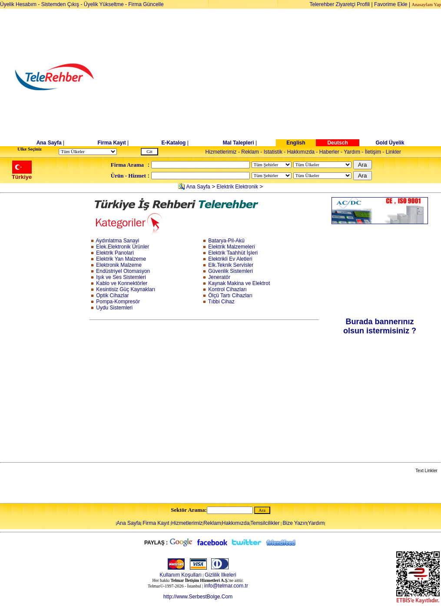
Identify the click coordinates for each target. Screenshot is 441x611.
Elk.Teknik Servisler (230, 265)
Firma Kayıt (111, 143)
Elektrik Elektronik (237, 187)
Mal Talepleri (238, 143)
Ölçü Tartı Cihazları (230, 295)
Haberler (329, 152)
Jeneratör (219, 277)
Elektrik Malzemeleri (231, 247)
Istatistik (273, 152)
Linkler (393, 152)
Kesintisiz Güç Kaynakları (125, 289)
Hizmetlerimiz (221, 152)
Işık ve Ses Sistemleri (121, 277)
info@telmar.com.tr (226, 586)
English (295, 143)
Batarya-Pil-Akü (226, 241)
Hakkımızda (301, 152)
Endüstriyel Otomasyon (123, 271)
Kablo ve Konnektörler (121, 283)
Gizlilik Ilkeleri (220, 575)
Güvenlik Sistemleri (230, 271)
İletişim (373, 152)
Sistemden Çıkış (60, 4)
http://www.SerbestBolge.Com (197, 597)
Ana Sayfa (49, 143)
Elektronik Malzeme (119, 265)
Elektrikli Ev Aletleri (230, 259)
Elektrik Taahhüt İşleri (233, 253)
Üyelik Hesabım (18, 4)
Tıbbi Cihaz (221, 302)
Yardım (352, 152)
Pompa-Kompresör (118, 302)
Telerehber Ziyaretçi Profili (340, 4)
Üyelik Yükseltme (104, 4)
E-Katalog (173, 143)
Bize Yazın (295, 523)
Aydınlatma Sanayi (117, 241)
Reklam (250, 152)
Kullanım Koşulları (180, 575)
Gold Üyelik (389, 143)
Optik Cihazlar (112, 295)
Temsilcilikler (264, 523)
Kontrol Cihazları (227, 289)
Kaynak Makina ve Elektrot (239, 283)
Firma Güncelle (145, 4)
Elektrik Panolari (115, 253)
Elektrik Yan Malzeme (121, 259)
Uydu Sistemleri (114, 308)
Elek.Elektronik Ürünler (122, 247)
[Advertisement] (287, 77)
